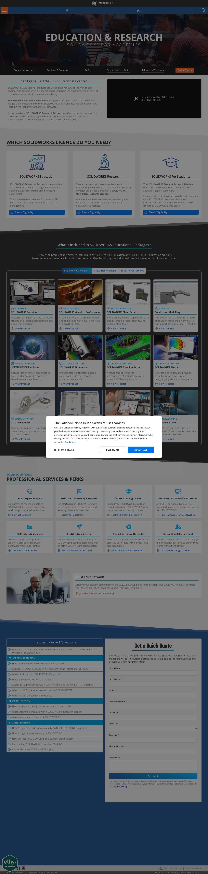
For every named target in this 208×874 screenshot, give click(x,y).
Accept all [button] (140, 449)
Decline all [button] (112, 449)
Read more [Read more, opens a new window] (70, 441)
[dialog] (104, 437)
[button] (64, 449)
